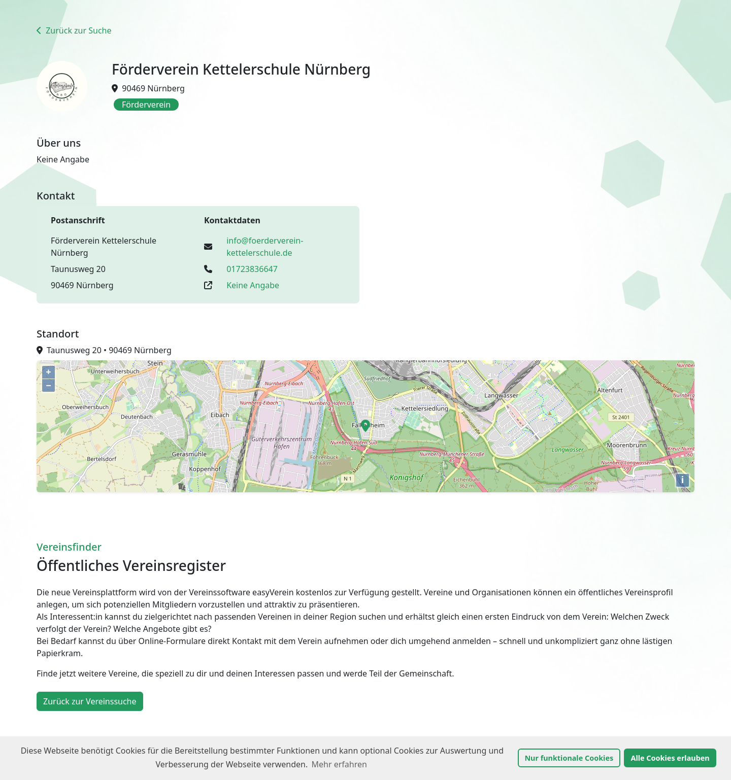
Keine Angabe (252, 285)
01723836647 (252, 269)
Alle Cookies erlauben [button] (669, 758)
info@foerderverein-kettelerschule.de (264, 246)
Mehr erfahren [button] (339, 764)
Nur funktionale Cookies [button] (568, 758)
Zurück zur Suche (74, 30)
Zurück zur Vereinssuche (90, 701)
